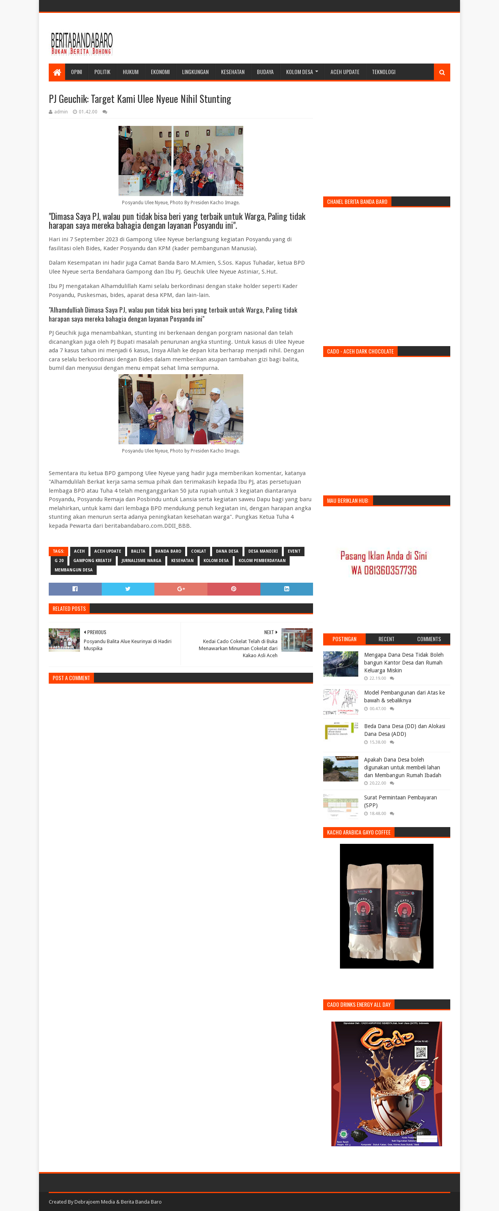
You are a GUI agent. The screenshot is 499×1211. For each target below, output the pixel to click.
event (294, 551)
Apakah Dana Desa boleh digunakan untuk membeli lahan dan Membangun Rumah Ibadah (402, 767)
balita (138, 551)
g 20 (59, 561)
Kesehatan (232, 71)
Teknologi (383, 71)
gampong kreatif (92, 561)
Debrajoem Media (94, 1202)
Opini (76, 71)
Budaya (265, 71)
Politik (102, 71)
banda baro (168, 551)
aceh (79, 551)
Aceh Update (345, 71)
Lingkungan (195, 71)
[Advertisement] (308, 38)
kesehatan (182, 561)
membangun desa (74, 570)
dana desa (227, 551)
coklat (198, 551)
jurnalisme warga (141, 561)
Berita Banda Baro (141, 1202)
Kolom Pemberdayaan (262, 561)
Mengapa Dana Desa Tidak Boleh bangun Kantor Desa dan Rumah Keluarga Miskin (404, 662)
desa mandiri (263, 551)
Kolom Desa (299, 71)
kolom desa (216, 561)
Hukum (130, 71)
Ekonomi (160, 71)
